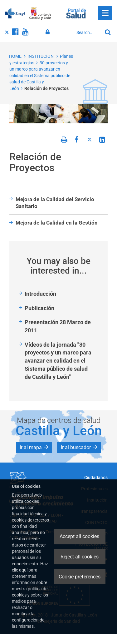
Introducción (40, 293)
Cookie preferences (79, 577)
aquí (23, 569)
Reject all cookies (80, 557)
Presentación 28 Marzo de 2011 (58, 326)
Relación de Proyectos (46, 88)
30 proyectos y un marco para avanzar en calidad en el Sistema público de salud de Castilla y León (39, 75)
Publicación (39, 308)
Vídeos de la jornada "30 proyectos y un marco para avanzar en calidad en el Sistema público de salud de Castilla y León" (58, 360)
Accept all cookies (79, 536)
